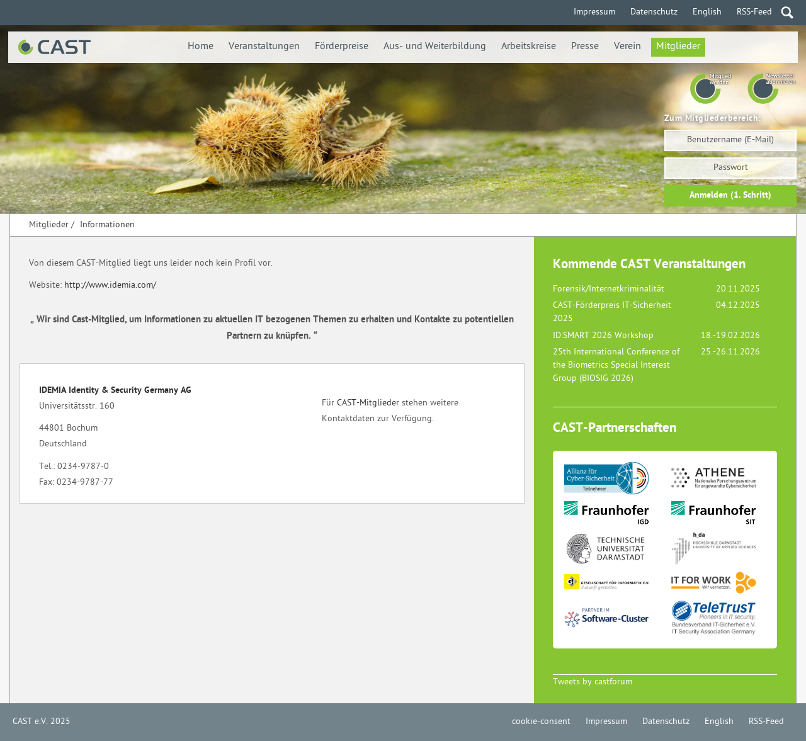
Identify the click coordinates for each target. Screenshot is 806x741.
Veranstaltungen (264, 47)
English (707, 12)
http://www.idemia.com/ (110, 285)
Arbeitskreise (528, 47)
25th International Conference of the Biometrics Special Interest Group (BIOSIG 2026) (616, 365)
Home (200, 47)
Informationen (107, 225)
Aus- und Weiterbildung (434, 47)
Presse (585, 47)
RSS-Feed (754, 12)
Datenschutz (654, 12)
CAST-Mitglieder (368, 403)
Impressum (594, 12)
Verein (627, 47)
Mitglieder (678, 47)
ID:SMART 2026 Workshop (603, 336)
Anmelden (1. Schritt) (730, 195)
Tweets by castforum (592, 682)
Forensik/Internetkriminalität (608, 289)
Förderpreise (341, 47)
